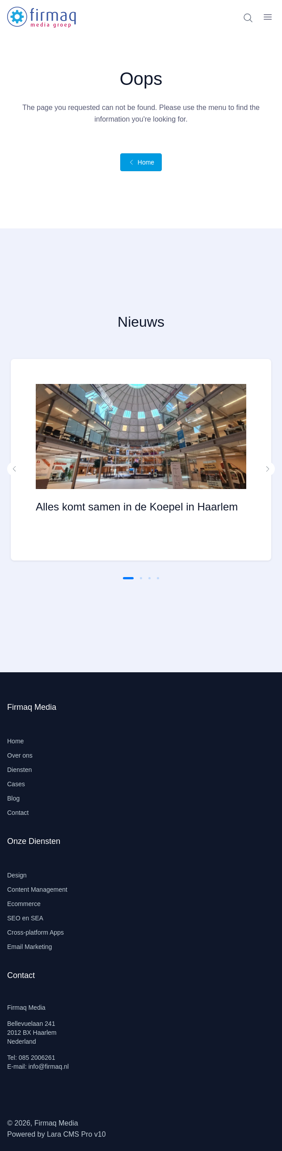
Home (141, 162)
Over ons (20, 755)
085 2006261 (37, 1057)
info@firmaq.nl (48, 1066)
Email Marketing (29, 946)
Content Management (37, 889)
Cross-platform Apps (35, 932)
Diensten (19, 769)
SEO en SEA (25, 918)
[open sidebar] (268, 17)
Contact (18, 812)
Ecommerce (24, 903)
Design (17, 875)
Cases (16, 784)
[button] (14, 469)
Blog (13, 798)
